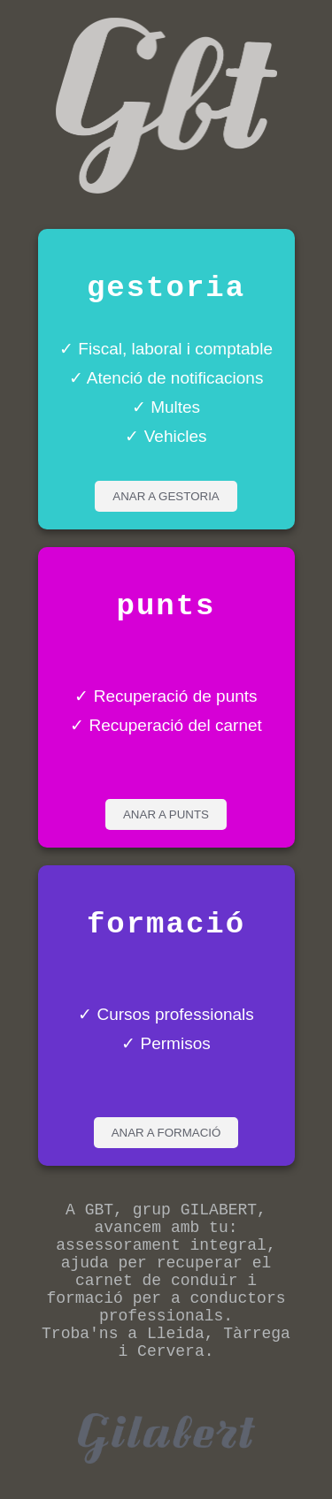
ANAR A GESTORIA (166, 496)
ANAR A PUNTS (166, 814)
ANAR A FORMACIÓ (166, 1132)
